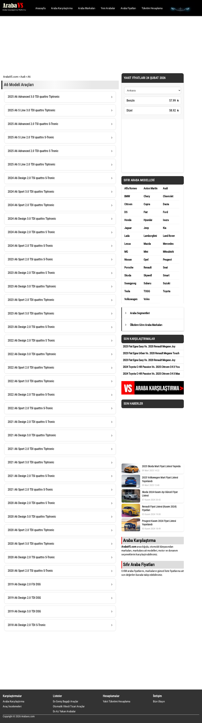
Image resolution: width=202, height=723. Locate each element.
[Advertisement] (96, 44)
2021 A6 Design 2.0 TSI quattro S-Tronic (31, 476)
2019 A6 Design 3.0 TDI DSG (24, 611)
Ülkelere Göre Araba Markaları (146, 325)
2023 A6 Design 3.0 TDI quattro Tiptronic (32, 286)
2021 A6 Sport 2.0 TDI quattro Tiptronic (31, 449)
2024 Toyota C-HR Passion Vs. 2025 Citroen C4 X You (151, 367)
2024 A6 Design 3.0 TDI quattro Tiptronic (32, 218)
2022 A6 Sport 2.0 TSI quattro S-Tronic (30, 408)
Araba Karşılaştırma (62, 8)
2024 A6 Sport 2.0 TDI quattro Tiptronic (31, 205)
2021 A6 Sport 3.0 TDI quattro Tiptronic (31, 462)
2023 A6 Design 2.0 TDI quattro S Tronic (31, 273)
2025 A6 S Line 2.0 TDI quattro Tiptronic (31, 164)
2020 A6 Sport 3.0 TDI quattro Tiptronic (31, 543)
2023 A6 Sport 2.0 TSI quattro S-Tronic (30, 259)
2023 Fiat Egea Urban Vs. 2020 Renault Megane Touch (151, 353)
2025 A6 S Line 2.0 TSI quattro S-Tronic (31, 137)
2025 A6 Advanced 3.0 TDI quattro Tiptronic (33, 96)
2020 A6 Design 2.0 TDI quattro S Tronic (31, 503)
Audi (22, 76)
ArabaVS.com (10, 76)
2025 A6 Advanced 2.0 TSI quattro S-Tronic (33, 124)
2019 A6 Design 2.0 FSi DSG (24, 584)
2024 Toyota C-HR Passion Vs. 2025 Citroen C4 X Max (151, 373)
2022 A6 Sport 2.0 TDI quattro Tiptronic (31, 367)
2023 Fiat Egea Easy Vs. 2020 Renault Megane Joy (149, 346)
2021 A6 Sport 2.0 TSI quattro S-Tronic (30, 489)
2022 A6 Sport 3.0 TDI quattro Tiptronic (31, 381)
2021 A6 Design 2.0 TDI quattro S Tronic (31, 422)
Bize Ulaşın (159, 701)
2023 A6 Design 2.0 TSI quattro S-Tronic (31, 327)
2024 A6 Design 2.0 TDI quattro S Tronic (31, 232)
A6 (29, 76)
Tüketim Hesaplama (152, 8)
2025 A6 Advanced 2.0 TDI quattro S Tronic (33, 151)
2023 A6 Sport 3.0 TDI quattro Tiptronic (31, 313)
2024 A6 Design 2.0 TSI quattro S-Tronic (31, 178)
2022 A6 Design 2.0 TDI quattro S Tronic (31, 340)
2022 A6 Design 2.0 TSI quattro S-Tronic (31, 394)
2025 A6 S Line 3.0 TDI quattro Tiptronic (31, 110)
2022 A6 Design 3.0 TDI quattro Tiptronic (32, 354)
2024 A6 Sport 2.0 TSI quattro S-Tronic (30, 246)
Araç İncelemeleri (12, 706)
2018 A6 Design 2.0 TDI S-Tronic (26, 625)
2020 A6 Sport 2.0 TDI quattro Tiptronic (31, 530)
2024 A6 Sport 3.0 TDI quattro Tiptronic (31, 191)
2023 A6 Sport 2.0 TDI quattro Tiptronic (31, 300)
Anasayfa (40, 8)
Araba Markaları (86, 8)
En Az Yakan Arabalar (64, 711)
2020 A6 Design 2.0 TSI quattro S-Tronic (31, 557)
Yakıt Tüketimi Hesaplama (116, 701)
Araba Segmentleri (140, 313)
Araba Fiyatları (128, 8)
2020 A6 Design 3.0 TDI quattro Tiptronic (32, 516)
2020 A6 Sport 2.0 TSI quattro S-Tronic (30, 570)
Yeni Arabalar (108, 8)
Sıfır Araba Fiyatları (138, 564)
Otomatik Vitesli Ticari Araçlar (69, 706)
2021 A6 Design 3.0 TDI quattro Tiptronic (32, 435)
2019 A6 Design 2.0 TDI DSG (24, 598)
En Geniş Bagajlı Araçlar (65, 701)
